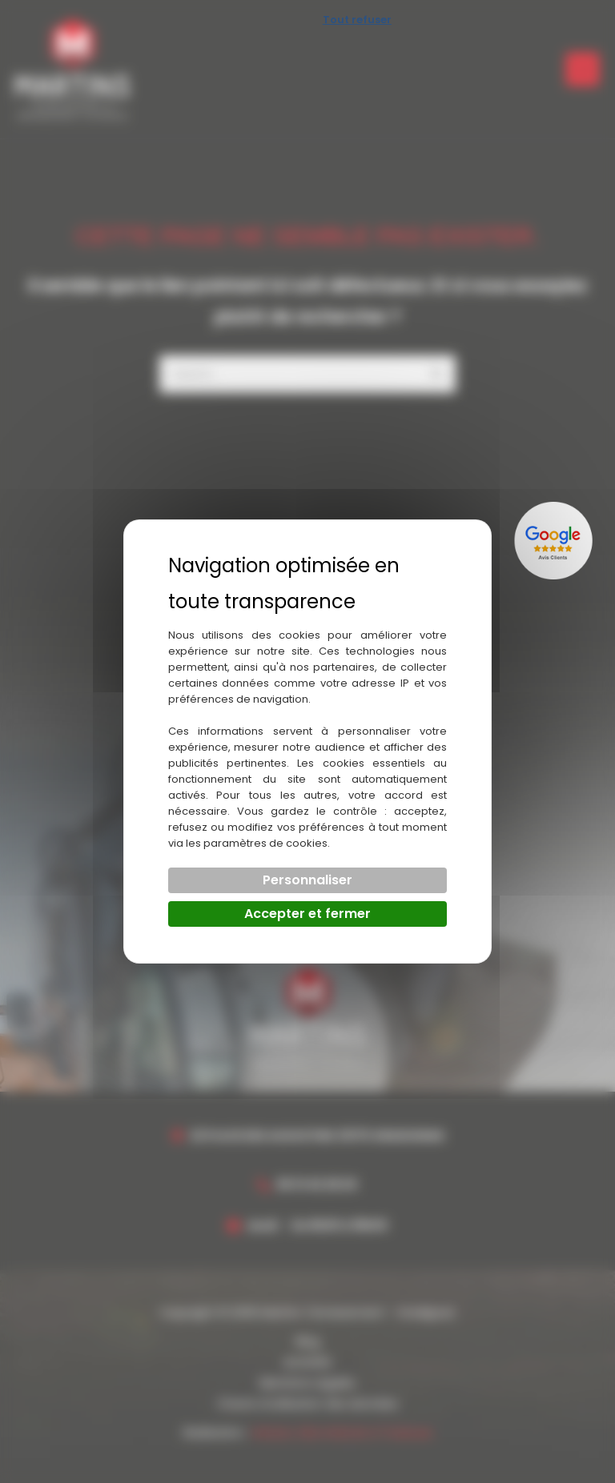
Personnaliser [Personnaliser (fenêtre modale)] (307, 880)
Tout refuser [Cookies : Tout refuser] (357, 19)
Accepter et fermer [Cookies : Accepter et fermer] (307, 913)
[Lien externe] (555, 541)
